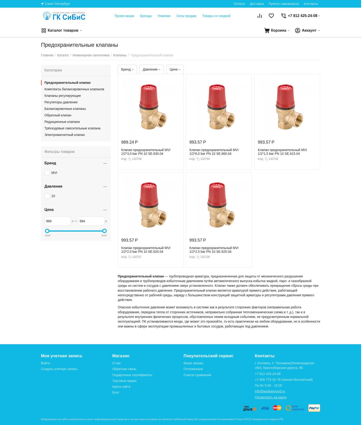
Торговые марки (124, 381)
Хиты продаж (186, 16)
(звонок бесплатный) (284, 379)
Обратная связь (124, 369)
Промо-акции (124, 16)
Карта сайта (121, 386)
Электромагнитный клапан (64, 135)
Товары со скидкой (216, 16)
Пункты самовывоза (284, 4)
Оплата (239, 4)
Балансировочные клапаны (65, 109)
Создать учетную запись (59, 369)
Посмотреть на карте (270, 397)
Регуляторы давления (60, 102)
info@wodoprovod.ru (270, 391)
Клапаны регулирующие (62, 96)
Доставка (257, 4)
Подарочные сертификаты (132, 375)
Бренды (146, 16)
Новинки (164, 16)
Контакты (311, 4)
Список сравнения (197, 375)
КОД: (124, 159)
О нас (116, 363)
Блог (115, 392)
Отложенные (193, 369)
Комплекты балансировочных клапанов (74, 89)
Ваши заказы (193, 363)
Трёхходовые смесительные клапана (72, 128)
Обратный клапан (57, 115)
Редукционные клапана (62, 122)
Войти (45, 363)
